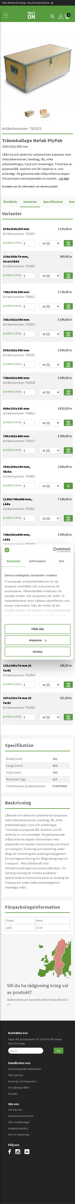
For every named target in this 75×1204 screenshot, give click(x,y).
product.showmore (16, 242)
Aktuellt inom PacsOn (20, 1116)
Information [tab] (37, 561)
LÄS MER (64, 178)
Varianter (30, 202)
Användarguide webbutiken (24, 1069)
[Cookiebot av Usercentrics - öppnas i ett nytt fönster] (53, 550)
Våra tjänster (15, 1075)
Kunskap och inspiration (22, 1081)
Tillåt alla (37, 629)
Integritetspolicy (18, 1128)
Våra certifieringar (19, 1122)
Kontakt (13, 1093)
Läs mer (68, 243)
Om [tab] (61, 561)
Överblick (10, 202)
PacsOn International (40, 2)
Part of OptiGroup (18, 1134)
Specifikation (53, 202)
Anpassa (37, 640)
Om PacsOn (15, 1110)
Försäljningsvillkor (19, 1087)
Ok (58, 1051)
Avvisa (37, 651)
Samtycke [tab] (13, 561)
